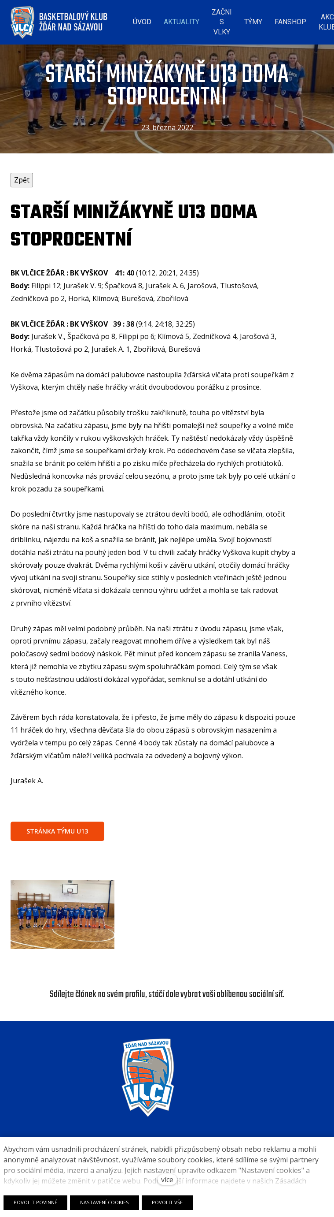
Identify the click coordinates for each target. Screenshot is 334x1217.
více (167, 1179)
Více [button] (306, 19)
